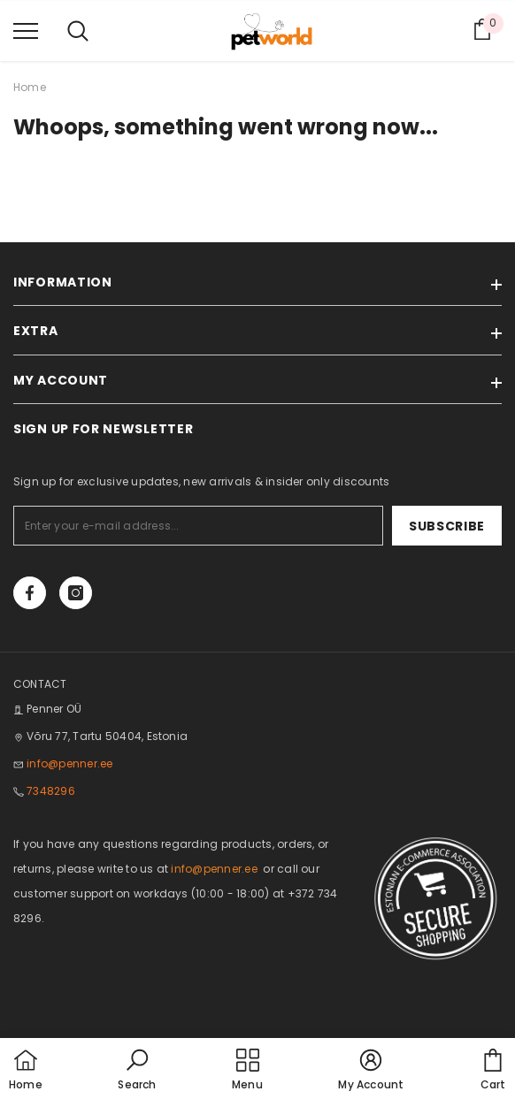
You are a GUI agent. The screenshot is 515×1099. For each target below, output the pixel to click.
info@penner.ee (69, 763)
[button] (137, 1071)
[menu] (25, 30)
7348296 (51, 790)
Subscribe (447, 526)
